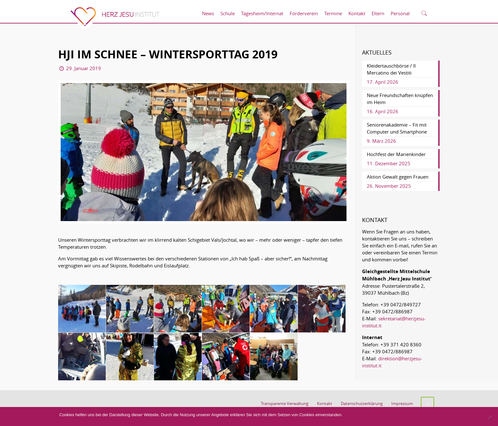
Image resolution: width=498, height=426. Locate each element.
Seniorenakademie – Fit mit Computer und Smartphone (397, 128)
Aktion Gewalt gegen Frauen (397, 177)
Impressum (402, 403)
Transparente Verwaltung (284, 403)
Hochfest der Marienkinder (396, 154)
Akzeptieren (363, 418)
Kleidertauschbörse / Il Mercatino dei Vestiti (391, 69)
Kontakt (324, 403)
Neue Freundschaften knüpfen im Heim (400, 98)
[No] (489, 417)
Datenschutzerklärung (362, 403)
